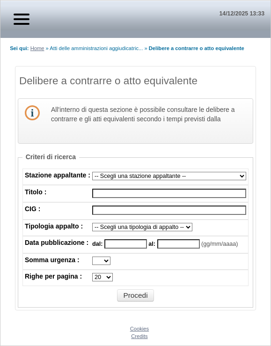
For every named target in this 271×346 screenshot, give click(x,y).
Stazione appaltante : (57, 175)
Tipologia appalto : (54, 226)
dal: (98, 244)
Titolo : (35, 192)
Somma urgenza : (52, 260)
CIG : (32, 209)
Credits (139, 336)
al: (152, 244)
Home (37, 48)
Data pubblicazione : (56, 242)
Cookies (139, 328)
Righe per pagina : (53, 276)
